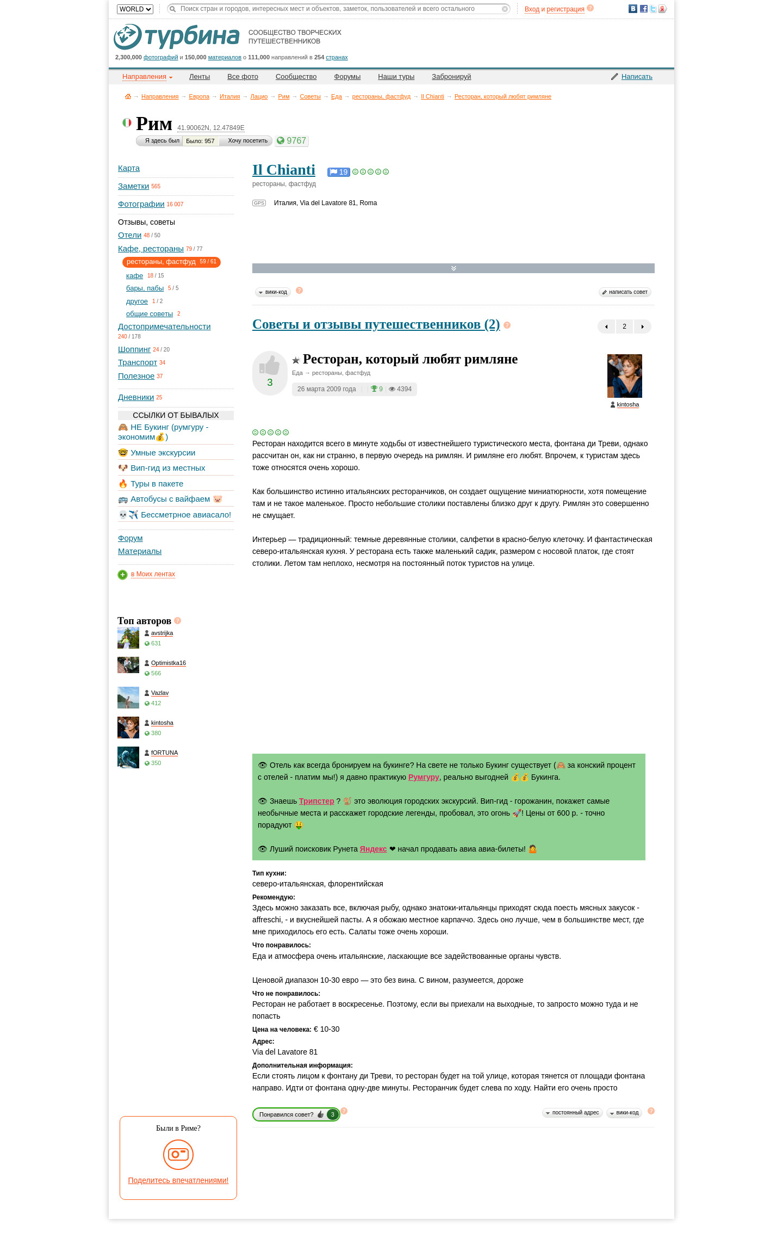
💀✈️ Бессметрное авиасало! (174, 514)
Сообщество (296, 76)
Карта (129, 167)
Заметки (133, 185)
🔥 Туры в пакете (150, 483)
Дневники (136, 397)
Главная (128, 96)
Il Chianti (432, 96)
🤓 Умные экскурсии (156, 452)
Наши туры (396, 76)
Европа (199, 96)
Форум (130, 538)
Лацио (259, 96)
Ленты (199, 76)
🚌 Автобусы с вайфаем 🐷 (170, 498)
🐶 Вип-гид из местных (161, 467)
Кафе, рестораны (151, 248)
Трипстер (316, 801)
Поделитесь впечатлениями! (178, 1180)
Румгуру (423, 777)
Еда (336, 96)
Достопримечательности (164, 326)
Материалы (139, 551)
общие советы (149, 314)
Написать (637, 76)
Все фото (242, 76)
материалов (224, 57)
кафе (134, 276)
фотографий (161, 57)
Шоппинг (134, 349)
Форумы (347, 76)
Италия (230, 96)
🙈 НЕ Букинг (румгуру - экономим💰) (163, 431)
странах (336, 57)
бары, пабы (145, 288)
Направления (160, 96)
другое (137, 301)
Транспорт (137, 362)
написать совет (628, 292)
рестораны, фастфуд (381, 96)
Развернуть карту (453, 268)
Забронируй (451, 76)
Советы (310, 96)
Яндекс (373, 849)
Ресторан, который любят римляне (503, 96)
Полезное (136, 375)
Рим (283, 96)
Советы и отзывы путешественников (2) (376, 324)
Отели (129, 234)
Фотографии (141, 203)
